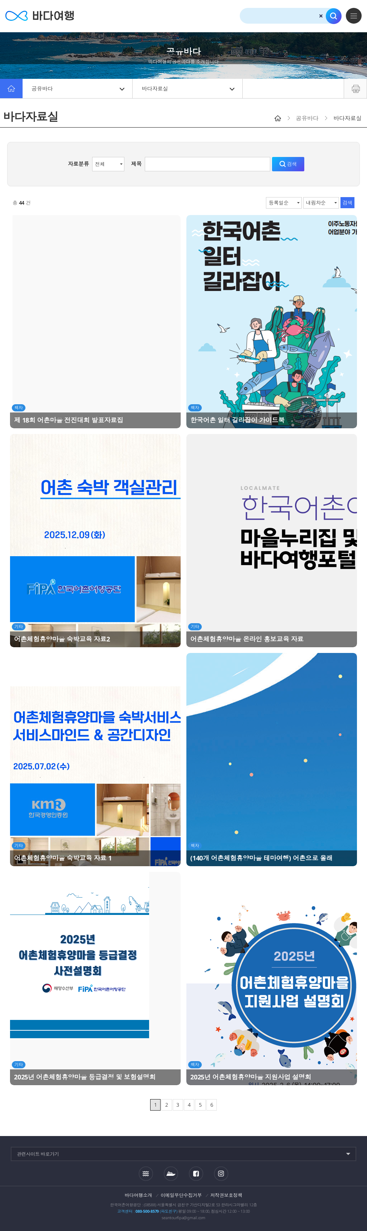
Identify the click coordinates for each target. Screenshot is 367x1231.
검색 (334, 16)
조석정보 (146, 1173)
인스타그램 (221, 1173)
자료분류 (78, 163)
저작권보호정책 (226, 1195)
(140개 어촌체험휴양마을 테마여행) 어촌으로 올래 (261, 858)
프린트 (355, 88)
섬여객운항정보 (171, 1174)
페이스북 (196, 1174)
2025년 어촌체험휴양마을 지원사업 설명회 (250, 1077)
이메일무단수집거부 (181, 1195)
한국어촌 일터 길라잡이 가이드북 (237, 420)
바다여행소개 (138, 1195)
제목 (136, 163)
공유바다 (78, 88)
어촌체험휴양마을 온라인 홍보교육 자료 (247, 639)
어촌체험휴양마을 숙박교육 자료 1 (63, 858)
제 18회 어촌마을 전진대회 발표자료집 (68, 420)
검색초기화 (321, 16)
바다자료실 (188, 88)
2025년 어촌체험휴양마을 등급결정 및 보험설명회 (85, 1077)
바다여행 (39, 16)
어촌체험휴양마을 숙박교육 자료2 (62, 639)
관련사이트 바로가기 (38, 1154)
